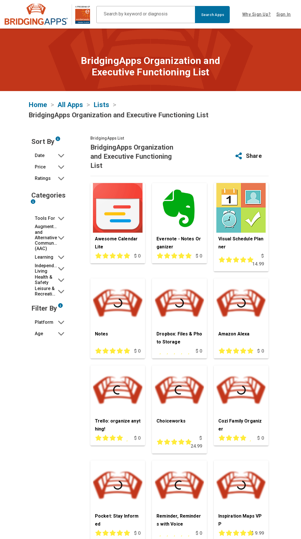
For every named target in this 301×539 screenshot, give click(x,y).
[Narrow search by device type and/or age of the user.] (60, 305)
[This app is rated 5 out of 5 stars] (110, 256)
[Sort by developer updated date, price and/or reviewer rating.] (58, 139)
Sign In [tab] (283, 14)
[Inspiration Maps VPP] (241, 494)
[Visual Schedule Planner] (241, 217)
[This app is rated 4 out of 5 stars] (110, 438)
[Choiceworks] (179, 399)
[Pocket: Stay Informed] (117, 494)
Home (38, 105)
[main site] (47, 14)
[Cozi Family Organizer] (241, 399)
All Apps (70, 105)
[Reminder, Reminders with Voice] (179, 494)
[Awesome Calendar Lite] (117, 217)
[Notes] (117, 312)
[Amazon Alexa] (241, 312)
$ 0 (137, 256)
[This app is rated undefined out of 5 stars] (171, 351)
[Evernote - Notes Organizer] (179, 217)
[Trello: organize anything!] (117, 399)
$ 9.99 (257, 533)
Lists (101, 105)
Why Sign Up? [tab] (256, 14)
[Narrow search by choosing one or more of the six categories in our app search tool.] (33, 201)
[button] (50, 155)
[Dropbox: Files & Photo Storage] (179, 312)
